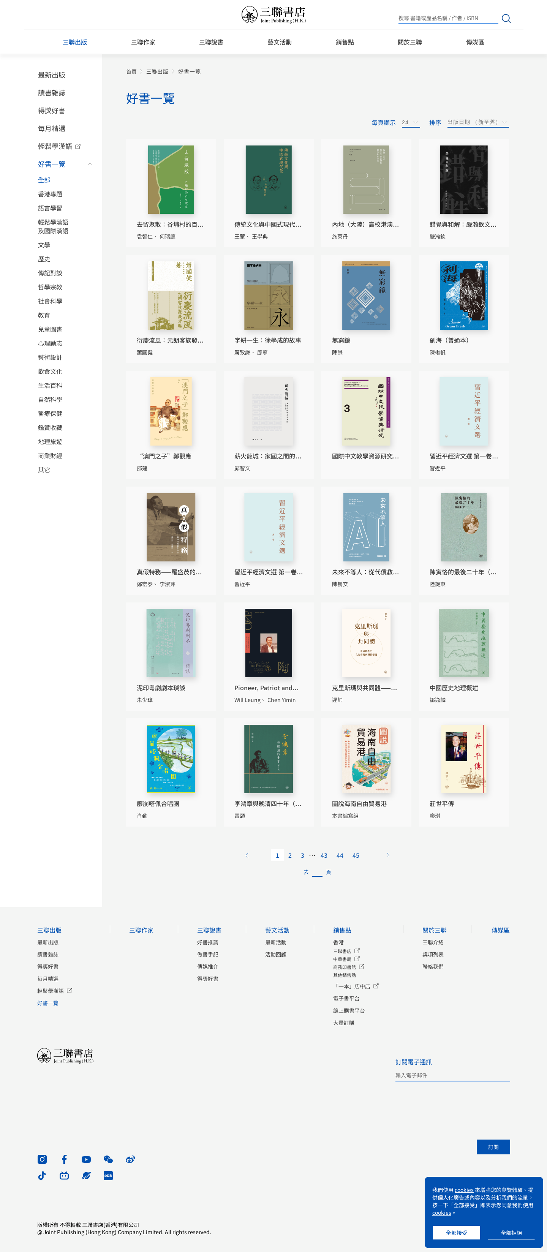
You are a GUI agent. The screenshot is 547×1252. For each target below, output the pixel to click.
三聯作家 (143, 41)
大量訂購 (343, 1022)
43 (324, 855)
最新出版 (51, 74)
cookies (464, 1190)
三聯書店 (342, 951)
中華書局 (342, 959)
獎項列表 (433, 954)
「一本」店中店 (351, 986)
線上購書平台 (349, 1010)
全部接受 (456, 1232)
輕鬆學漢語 (55, 146)
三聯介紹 (433, 942)
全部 (44, 179)
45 (356, 855)
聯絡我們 (433, 966)
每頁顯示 (384, 122)
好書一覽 (51, 164)
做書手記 (207, 954)
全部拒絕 (511, 1232)
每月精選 (51, 128)
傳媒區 (475, 41)
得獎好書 (51, 110)
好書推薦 (207, 942)
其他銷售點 (344, 975)
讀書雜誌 (51, 92)
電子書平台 (346, 998)
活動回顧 (275, 954)
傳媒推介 (207, 966)
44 (340, 855)
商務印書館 (344, 967)
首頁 (131, 71)
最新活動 (275, 942)
